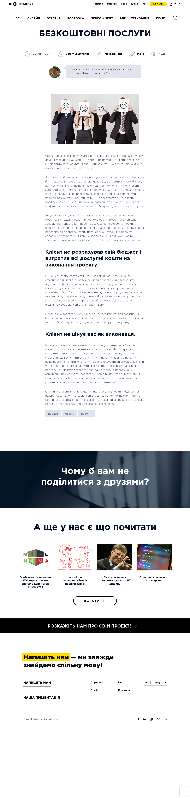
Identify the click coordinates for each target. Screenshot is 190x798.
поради (53, 413)
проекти (86, 413)
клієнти (70, 413)
